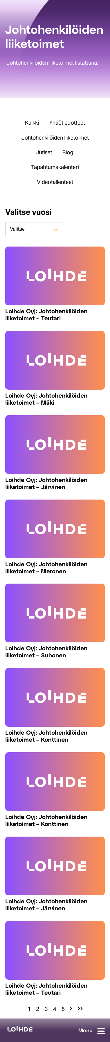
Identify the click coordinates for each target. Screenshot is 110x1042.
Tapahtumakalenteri (55, 167)
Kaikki (32, 122)
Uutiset (43, 152)
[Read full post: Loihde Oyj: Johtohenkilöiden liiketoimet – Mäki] (55, 360)
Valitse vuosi (28, 212)
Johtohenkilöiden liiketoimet (55, 137)
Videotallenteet (55, 182)
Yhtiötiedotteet (67, 122)
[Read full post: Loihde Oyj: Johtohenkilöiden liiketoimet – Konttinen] (55, 697)
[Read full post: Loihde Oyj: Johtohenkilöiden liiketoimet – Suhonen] (55, 613)
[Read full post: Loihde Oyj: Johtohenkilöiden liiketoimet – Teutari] (55, 276)
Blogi (68, 152)
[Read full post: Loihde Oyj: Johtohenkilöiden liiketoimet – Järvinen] (55, 444)
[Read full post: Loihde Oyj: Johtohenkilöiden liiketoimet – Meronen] (55, 529)
